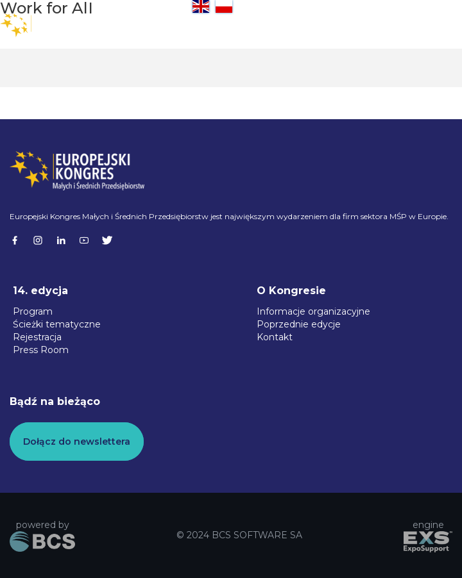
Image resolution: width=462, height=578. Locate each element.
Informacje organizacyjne (313, 311)
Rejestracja (37, 337)
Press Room (41, 350)
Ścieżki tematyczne (57, 324)
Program (33, 311)
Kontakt (275, 337)
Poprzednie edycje (299, 324)
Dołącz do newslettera (76, 441)
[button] (436, 26)
